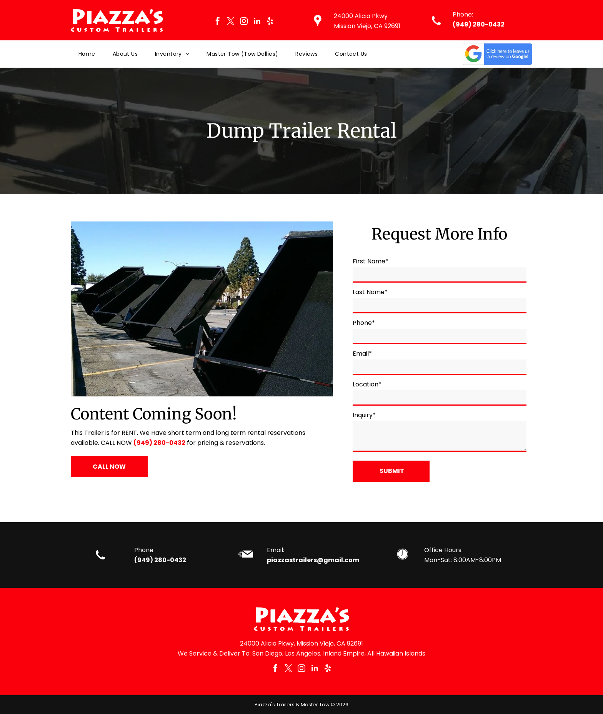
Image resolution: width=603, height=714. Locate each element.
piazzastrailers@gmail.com (313, 560)
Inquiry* (364, 415)
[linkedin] (257, 22)
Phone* (364, 322)
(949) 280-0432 (479, 24)
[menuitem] (88, 54)
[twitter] (231, 22)
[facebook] (217, 22)
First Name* (370, 261)
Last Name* (370, 292)
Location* (367, 384)
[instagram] (244, 22)
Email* (362, 353)
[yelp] (270, 22)
